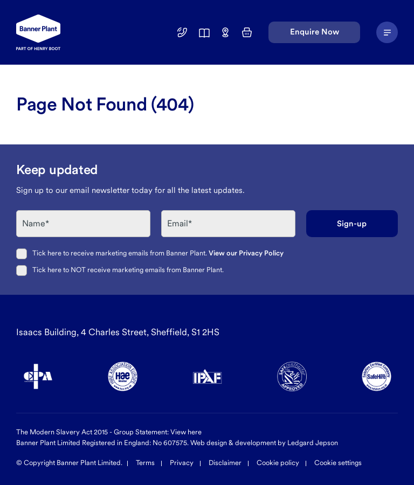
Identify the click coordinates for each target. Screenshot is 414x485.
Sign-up (352, 223)
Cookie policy (278, 463)
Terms (145, 463)
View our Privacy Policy (246, 253)
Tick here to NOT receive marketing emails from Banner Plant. (128, 270)
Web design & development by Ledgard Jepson (264, 443)
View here (186, 432)
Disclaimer (225, 463)
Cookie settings (338, 463)
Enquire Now (314, 32)
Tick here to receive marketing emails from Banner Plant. (158, 253)
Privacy (182, 463)
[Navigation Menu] (387, 32)
